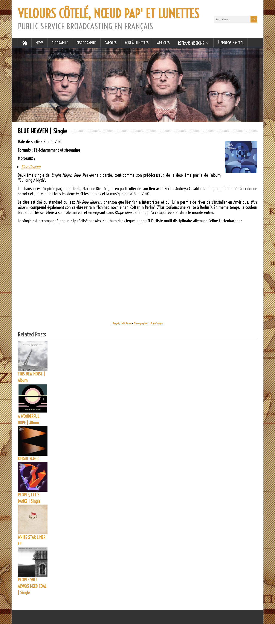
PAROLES (111, 42)
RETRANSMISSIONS (191, 43)
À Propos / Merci (230, 42)
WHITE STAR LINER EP (31, 540)
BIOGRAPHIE (60, 42)
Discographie (141, 323)
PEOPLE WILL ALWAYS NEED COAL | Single (32, 586)
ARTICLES (163, 42)
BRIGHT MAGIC (28, 458)
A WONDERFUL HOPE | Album (28, 419)
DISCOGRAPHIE (86, 42)
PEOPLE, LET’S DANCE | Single (29, 498)
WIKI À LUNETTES (137, 42)
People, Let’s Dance (121, 323)
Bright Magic (156, 323)
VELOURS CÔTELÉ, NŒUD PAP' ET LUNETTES (108, 13)
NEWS (39, 42)
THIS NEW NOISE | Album (31, 377)
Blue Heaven (30, 166)
